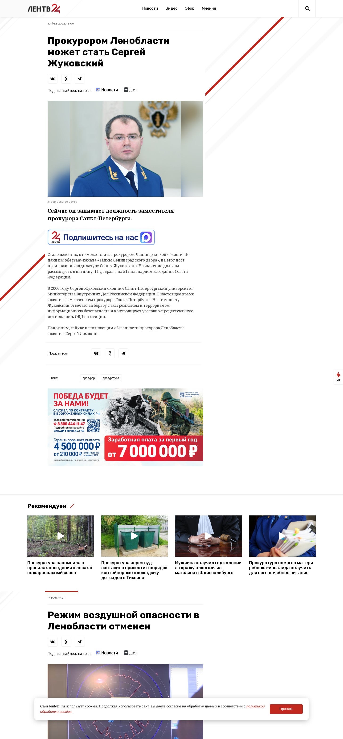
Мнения (209, 8)
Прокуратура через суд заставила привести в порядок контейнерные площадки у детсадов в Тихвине (134, 570)
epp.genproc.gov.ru (64, 201)
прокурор (89, 378)
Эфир (189, 8)
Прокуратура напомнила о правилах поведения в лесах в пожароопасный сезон (59, 567)
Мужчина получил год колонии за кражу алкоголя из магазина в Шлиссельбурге (208, 567)
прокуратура (111, 378)
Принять (286, 709)
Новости (150, 8)
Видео (171, 8)
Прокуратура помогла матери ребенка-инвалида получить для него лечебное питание (281, 567)
